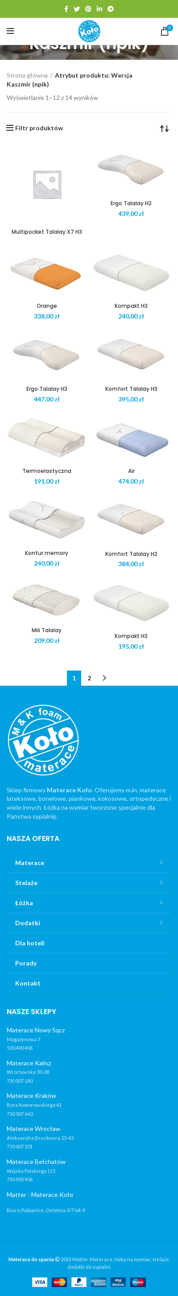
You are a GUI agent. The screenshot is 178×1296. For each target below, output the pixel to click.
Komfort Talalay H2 (131, 554)
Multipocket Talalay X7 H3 (47, 232)
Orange (47, 306)
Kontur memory (46, 553)
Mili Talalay (47, 630)
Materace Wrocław (33, 1128)
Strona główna (27, 75)
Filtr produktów (39, 128)
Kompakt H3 (131, 306)
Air (131, 471)
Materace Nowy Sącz (36, 1030)
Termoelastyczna (46, 471)
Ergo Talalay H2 (131, 203)
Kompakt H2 (131, 636)
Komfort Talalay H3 (131, 389)
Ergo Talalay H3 (46, 389)
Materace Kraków (31, 1095)
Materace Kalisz (29, 1063)
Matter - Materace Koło (40, 1194)
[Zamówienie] (164, 128)
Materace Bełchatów (36, 1161)
